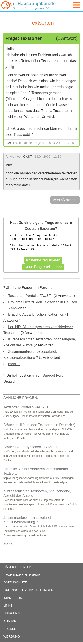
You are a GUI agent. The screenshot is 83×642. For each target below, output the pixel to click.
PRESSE (9, 629)
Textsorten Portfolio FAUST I (30, 296)
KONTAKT (10, 621)
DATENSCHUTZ (15, 582)
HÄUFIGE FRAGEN (17, 567)
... (9, 544)
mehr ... (14, 364)
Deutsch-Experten (40, 228)
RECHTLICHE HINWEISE (21, 574)
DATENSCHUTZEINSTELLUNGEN (28, 590)
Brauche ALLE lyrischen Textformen (36, 314)
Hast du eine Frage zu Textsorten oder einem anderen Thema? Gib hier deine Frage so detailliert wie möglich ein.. (41, 245)
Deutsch (9, 381)
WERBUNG (11, 636)
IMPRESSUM (13, 598)
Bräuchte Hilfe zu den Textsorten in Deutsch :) (39, 425)
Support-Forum (54, 375)
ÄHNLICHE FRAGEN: (20, 398)
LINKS (8, 605)
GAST (10, 143)
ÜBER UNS (11, 613)
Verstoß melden (65, 200)
